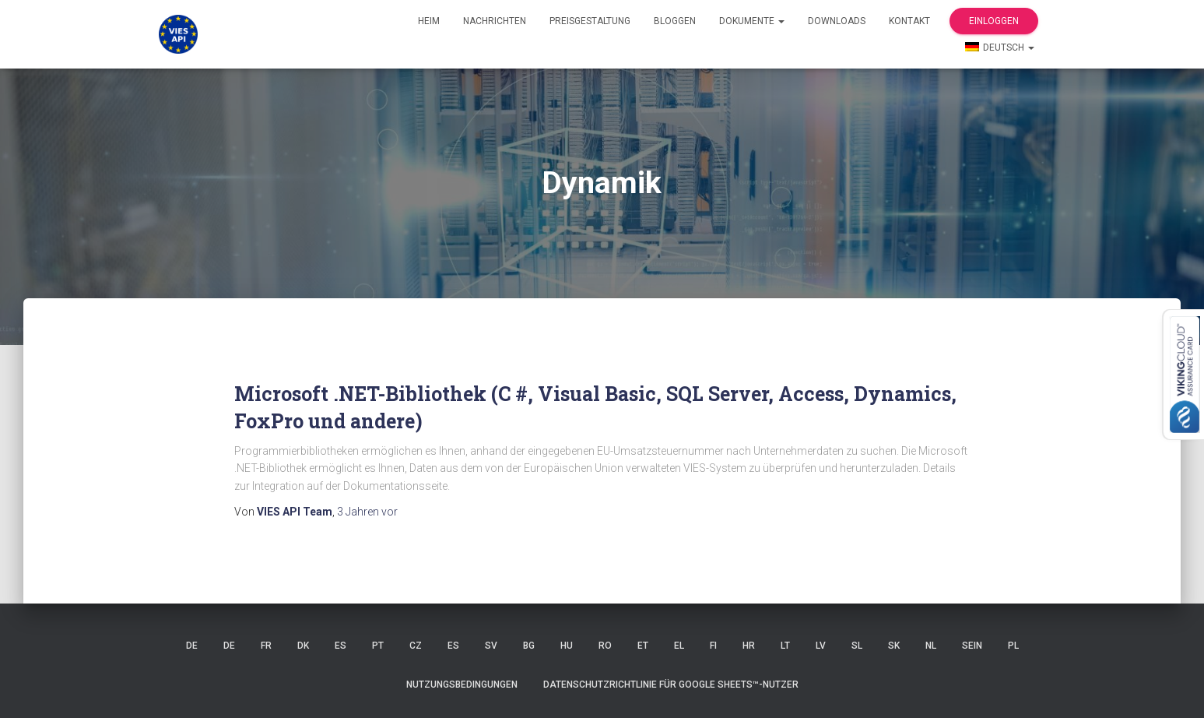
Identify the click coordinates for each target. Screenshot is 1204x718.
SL (856, 645)
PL (1013, 645)
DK (303, 645)
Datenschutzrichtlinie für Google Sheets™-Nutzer (671, 684)
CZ (415, 645)
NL (930, 645)
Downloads (836, 21)
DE (192, 645)
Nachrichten (494, 21)
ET (642, 645)
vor (367, 511)
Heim (429, 21)
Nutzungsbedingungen (462, 684)
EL (679, 645)
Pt (378, 645)
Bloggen (675, 21)
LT (785, 645)
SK (894, 645)
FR (266, 645)
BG (529, 645)
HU (566, 645)
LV (821, 645)
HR (748, 645)
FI (713, 645)
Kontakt (909, 21)
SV (491, 645)
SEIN (972, 645)
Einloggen (994, 21)
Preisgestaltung (589, 21)
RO (605, 645)
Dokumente (752, 21)
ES (340, 645)
